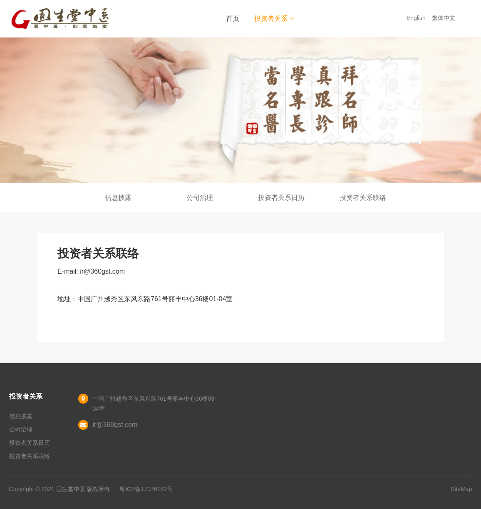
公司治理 (199, 197)
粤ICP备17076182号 (146, 489)
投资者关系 (274, 18)
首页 (232, 18)
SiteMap (461, 489)
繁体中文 (444, 18)
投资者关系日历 (281, 197)
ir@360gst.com (114, 424)
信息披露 (118, 197)
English (417, 18)
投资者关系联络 (363, 197)
